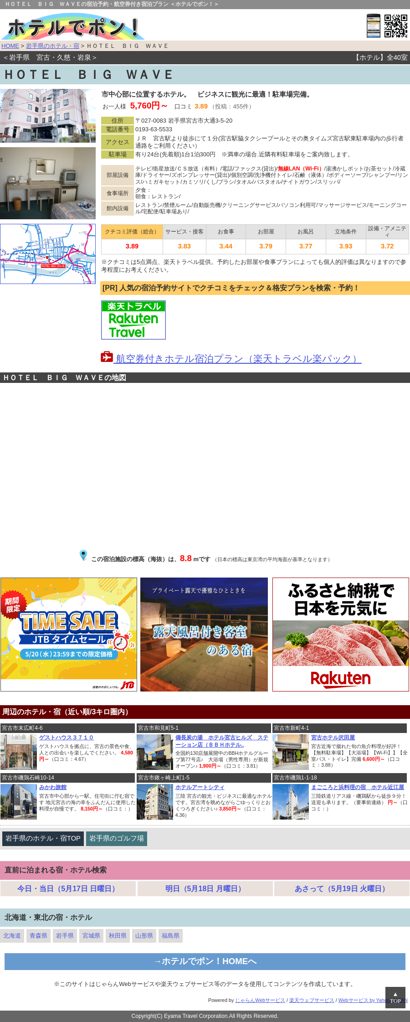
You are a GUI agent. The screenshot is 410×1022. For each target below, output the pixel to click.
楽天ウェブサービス (311, 1000)
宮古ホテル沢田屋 (333, 737)
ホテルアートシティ (200, 787)
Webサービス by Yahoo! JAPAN (373, 1000)
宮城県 (91, 935)
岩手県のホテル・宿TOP (43, 838)
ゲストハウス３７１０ (66, 737)
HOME (10, 45)
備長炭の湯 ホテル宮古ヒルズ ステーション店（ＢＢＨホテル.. (221, 741)
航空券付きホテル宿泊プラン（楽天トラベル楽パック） (231, 358)
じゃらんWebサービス (260, 1000)
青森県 (38, 935)
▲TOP (395, 998)
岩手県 (65, 935)
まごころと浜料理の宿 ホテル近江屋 (357, 787)
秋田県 (118, 935)
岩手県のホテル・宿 (52, 45)
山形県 (144, 935)
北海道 (12, 935)
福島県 (170, 935)
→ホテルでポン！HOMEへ (205, 961)
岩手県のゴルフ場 (116, 838)
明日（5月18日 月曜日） (205, 889)
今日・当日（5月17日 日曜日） (68, 889)
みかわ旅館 (53, 787)
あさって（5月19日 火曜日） (342, 889)
